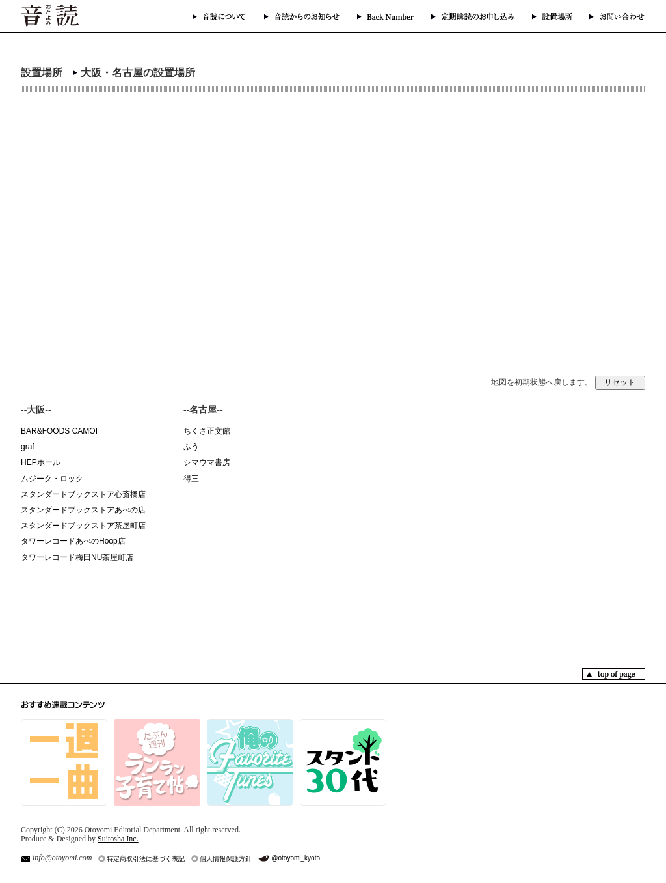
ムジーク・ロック (52, 478)
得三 (191, 478)
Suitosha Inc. (118, 838)
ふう (191, 446)
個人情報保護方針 (226, 858)
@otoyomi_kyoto (295, 858)
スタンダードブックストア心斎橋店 (83, 494)
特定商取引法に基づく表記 (146, 858)
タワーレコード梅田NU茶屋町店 (77, 557)
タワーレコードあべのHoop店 (73, 541)
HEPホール (40, 462)
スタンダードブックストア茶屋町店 (83, 525)
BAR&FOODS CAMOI (59, 431)
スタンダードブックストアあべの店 (83, 509)
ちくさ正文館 (206, 431)
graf (27, 446)
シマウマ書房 (206, 462)
